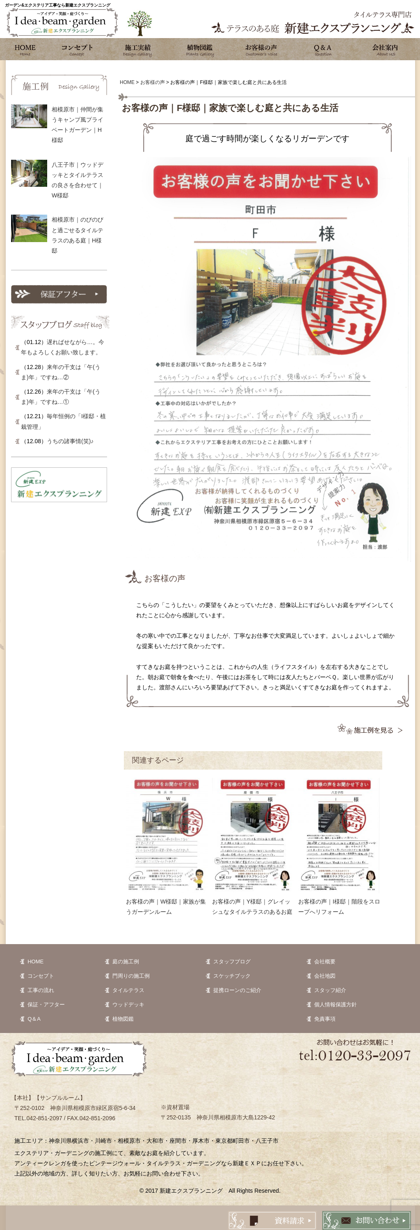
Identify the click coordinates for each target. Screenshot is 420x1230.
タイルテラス (128, 990)
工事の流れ (40, 990)
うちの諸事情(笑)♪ (70, 441)
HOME (35, 961)
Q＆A (34, 1019)
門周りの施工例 (131, 976)
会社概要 (325, 961)
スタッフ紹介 (330, 990)
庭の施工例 (125, 961)
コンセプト (76, 49)
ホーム (25, 49)
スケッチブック (232, 976)
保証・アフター (46, 1004)
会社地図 (325, 976)
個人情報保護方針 (335, 1004)
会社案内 (384, 49)
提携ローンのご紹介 (237, 990)
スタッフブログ (232, 961)
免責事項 (325, 1019)
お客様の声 (261, 49)
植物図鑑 (200, 49)
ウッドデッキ (128, 1004)
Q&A (323, 49)
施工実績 (138, 49)
